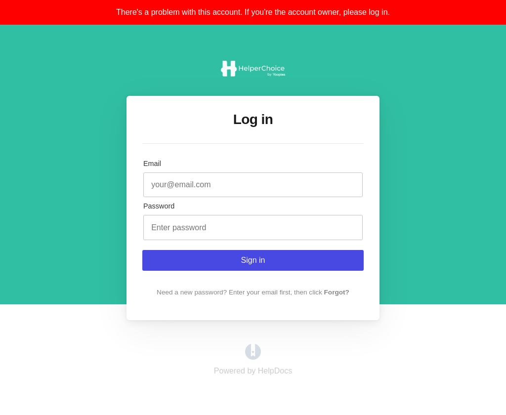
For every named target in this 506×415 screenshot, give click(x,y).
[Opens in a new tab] (253, 357)
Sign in (253, 260)
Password (158, 206)
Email (152, 163)
